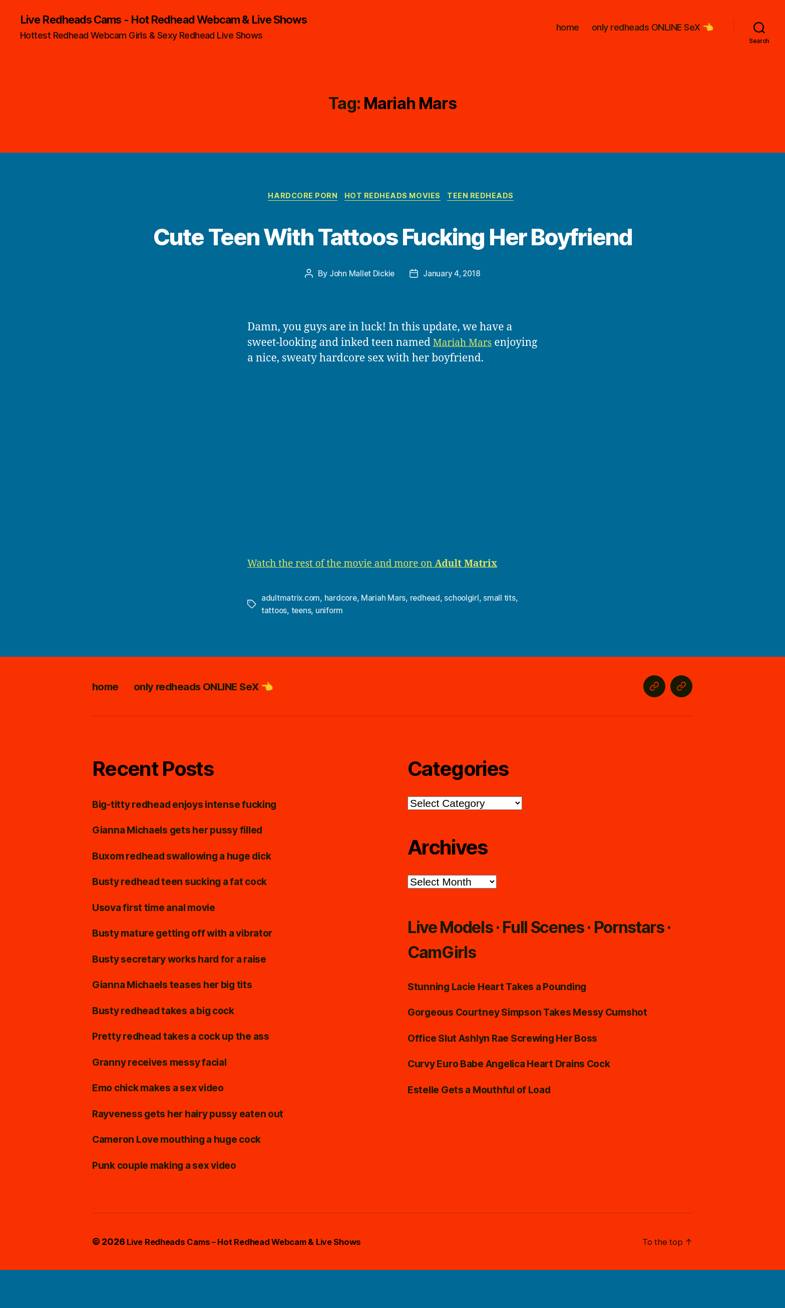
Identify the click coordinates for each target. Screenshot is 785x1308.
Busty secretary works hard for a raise (188, 997)
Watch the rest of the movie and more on (384, 602)
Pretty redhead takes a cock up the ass (189, 1074)
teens (302, 649)
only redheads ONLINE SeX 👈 (652, 28)
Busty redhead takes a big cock (170, 1048)
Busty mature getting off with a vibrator (190, 971)
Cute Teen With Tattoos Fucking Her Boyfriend (392, 254)
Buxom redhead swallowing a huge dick (192, 894)
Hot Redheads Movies (394, 198)
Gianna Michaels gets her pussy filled (186, 867)
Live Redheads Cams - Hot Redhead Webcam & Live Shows (181, 20)
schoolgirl (465, 637)
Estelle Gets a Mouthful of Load (486, 1127)
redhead (427, 637)
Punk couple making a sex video (172, 1203)
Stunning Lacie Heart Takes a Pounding (505, 1024)
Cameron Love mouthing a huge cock (185, 1177)
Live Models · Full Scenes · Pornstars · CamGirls (525, 976)
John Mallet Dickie (361, 313)
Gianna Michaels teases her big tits (180, 1022)
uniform (331, 649)
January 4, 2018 (452, 313)
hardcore (341, 637)
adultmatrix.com (291, 637)
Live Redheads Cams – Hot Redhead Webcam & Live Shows (254, 1279)
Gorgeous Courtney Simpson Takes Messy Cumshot (539, 1050)
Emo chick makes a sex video (165, 1125)
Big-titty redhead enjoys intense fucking (193, 842)
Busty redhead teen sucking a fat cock (187, 919)
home (567, 28)
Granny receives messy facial (165, 1100)
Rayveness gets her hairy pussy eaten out (196, 1151)
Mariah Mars (465, 381)
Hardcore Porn (301, 198)
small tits (503, 637)
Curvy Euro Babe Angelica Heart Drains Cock (520, 1101)
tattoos (274, 649)
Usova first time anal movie (160, 945)
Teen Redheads (486, 198)
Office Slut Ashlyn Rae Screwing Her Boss (512, 1076)
